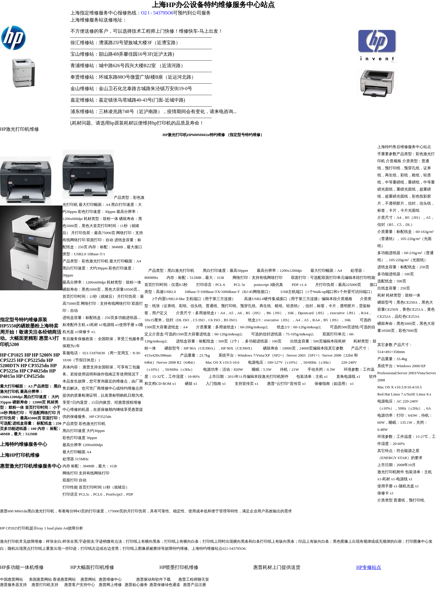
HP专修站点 (368, 567)
